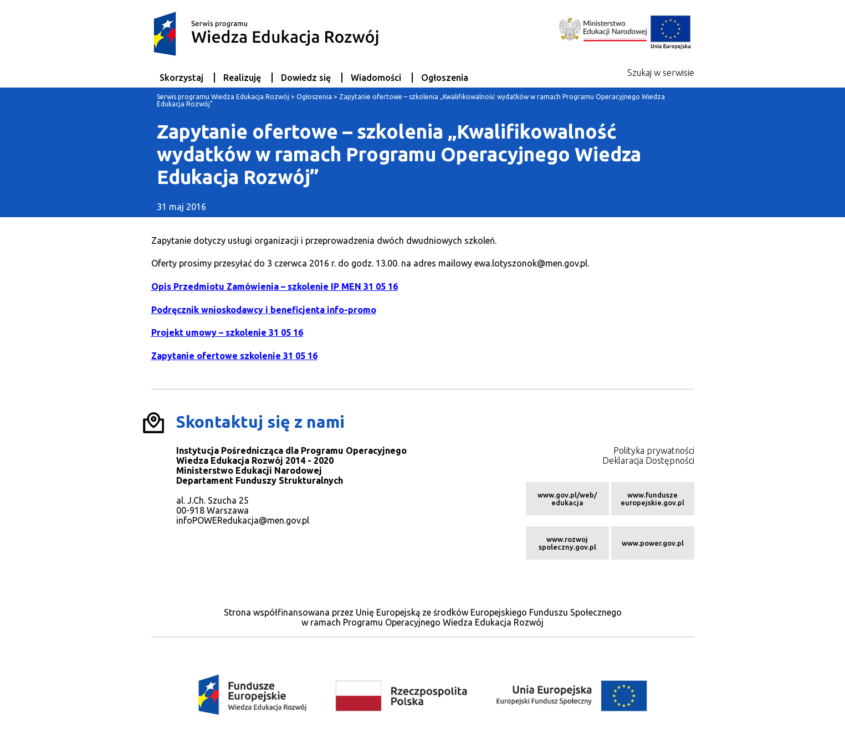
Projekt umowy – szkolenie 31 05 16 (227, 332)
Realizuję (242, 78)
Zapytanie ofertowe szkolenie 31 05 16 (234, 356)
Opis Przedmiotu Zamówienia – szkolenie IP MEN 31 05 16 (274, 286)
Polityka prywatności (653, 450)
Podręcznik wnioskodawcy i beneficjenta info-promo (263, 310)
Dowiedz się (306, 78)
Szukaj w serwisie (660, 73)
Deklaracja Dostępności (648, 460)
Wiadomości (376, 78)
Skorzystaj (181, 78)
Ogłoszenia (444, 78)
